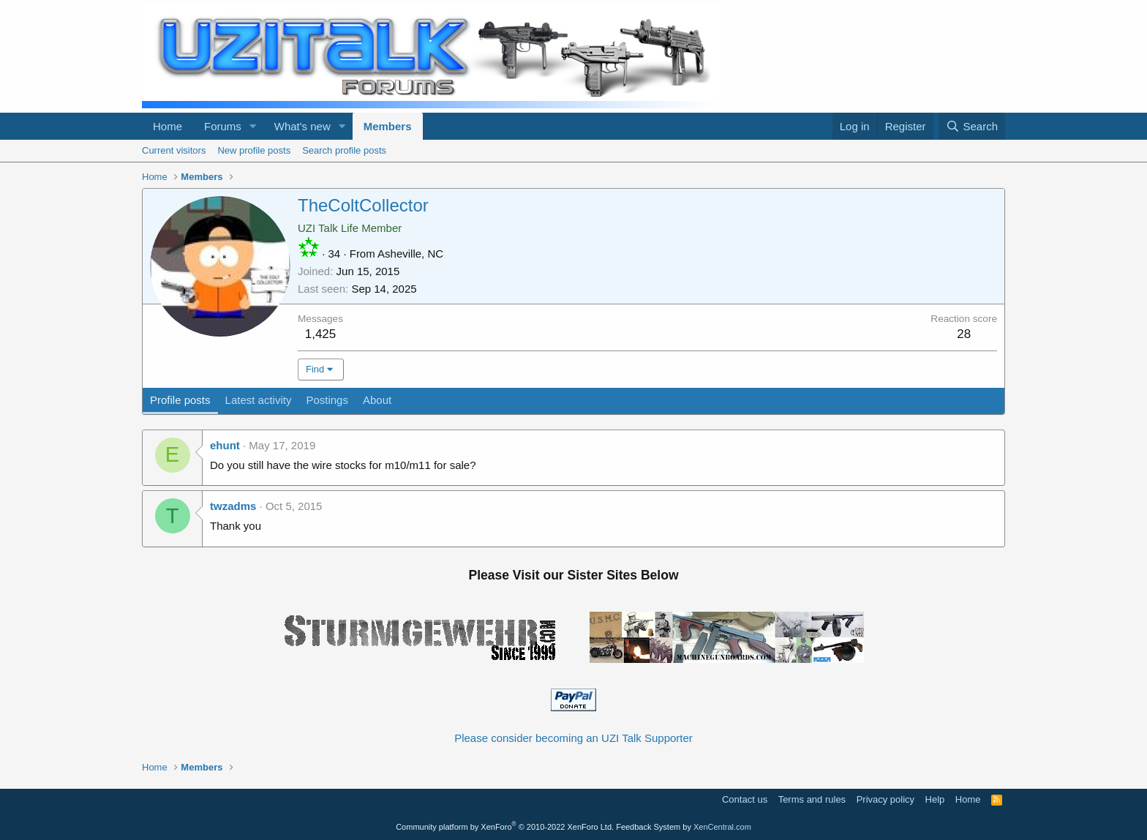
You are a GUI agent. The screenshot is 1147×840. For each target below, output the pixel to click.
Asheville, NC (410, 253)
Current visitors (174, 150)
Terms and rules (812, 799)
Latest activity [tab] (258, 400)
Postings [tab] (327, 400)
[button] (253, 126)
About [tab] (377, 400)
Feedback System (648, 826)
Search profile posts (344, 150)
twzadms (233, 506)
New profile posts (253, 150)
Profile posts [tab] (180, 400)
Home (167, 126)
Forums (222, 126)
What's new (302, 126)
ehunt (225, 445)
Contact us (744, 799)
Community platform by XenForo (505, 826)
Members (388, 126)
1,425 (320, 334)
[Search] (972, 126)
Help (935, 799)
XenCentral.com (722, 826)
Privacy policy (885, 799)
